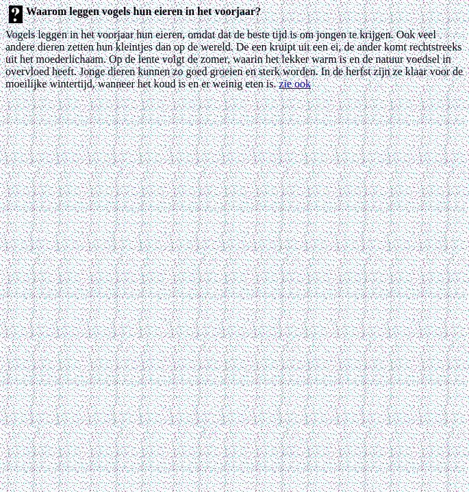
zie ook (295, 84)
